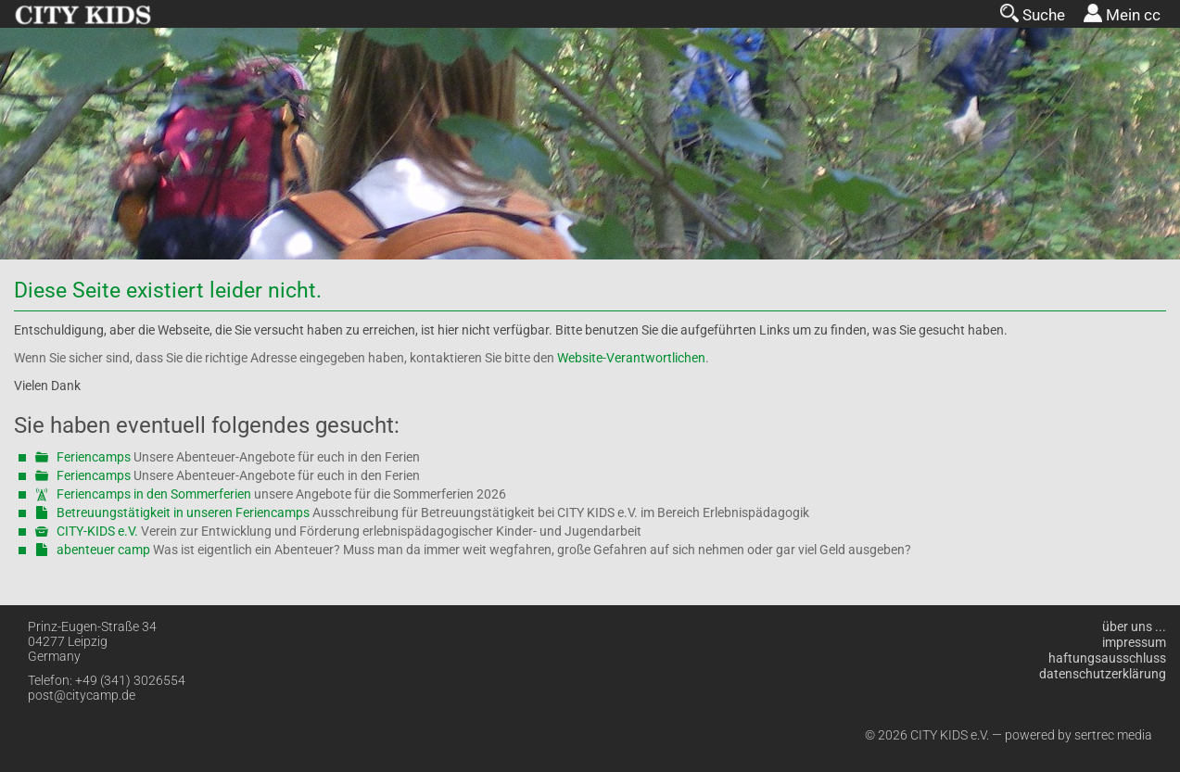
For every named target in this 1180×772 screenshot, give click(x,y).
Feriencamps (94, 456)
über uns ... (1134, 626)
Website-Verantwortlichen (631, 357)
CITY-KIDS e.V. (97, 531)
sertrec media (1113, 735)
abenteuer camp (103, 549)
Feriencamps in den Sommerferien (154, 494)
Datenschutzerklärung (1102, 673)
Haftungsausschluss (1107, 658)
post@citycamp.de (81, 695)
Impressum (1134, 642)
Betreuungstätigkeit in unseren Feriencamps (183, 512)
